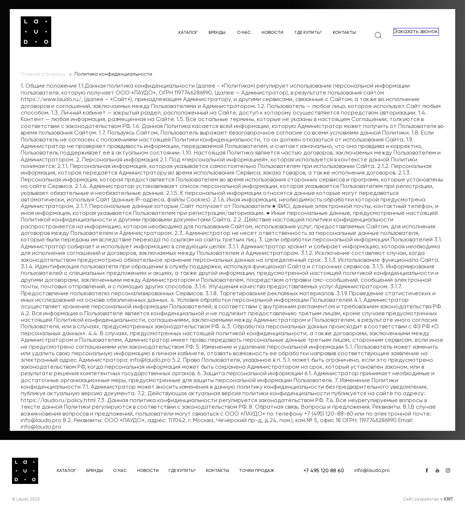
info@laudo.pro (372, 470)
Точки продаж (256, 471)
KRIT (448, 499)
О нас (244, 33)
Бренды (217, 33)
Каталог (188, 33)
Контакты (344, 33)
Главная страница (43, 74)
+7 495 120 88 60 (323, 470)
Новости (272, 33)
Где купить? (308, 33)
